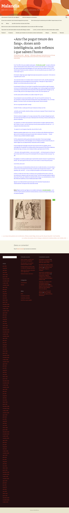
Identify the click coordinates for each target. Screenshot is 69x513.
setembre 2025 (6, 285)
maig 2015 (5, 487)
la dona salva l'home (34, 56)
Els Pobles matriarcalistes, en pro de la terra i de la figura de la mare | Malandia (46, 266)
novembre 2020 (6, 408)
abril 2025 (5, 295)
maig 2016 (5, 461)
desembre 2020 (6, 406)
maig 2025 (5, 293)
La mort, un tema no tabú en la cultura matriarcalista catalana (46, 29)
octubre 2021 (5, 385)
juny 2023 (4, 342)
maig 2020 (5, 421)
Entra (22, 293)
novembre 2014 (6, 499)
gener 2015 (5, 495)
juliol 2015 (5, 482)
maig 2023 (5, 344)
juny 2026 (4, 266)
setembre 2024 (6, 310)
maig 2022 (5, 370)
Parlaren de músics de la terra (27, 273)
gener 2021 (5, 404)
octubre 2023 (5, 334)
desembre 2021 (6, 380)
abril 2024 (5, 321)
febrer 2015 (5, 493)
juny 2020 (4, 419)
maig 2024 (5, 319)
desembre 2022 (6, 355)
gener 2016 (5, 470)
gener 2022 (5, 378)
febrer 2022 (5, 376)
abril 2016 (5, 463)
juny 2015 (4, 485)
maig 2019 (5, 446)
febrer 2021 (5, 402)
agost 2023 (5, 338)
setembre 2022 (6, 361)
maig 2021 (5, 395)
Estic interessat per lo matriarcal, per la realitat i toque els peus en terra (46, 20)
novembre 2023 (6, 332)
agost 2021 (5, 389)
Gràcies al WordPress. (34, 510)
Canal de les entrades (25, 295)
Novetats (62, 32)
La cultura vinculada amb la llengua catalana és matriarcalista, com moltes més (45, 238)
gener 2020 (5, 429)
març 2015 (5, 491)
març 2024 (5, 323)
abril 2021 (5, 397)
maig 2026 (5, 268)
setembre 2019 (6, 438)
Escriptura (10, 32)
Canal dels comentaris (25, 298)
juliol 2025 (5, 289)
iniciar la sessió (20, 248)
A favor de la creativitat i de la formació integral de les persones (14, 20)
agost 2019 (5, 440)
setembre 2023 (6, 336)
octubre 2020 (5, 410)
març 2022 (5, 374)
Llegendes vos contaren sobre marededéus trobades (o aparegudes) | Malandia (45, 283)
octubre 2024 (5, 308)
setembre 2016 (6, 453)
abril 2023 (5, 346)
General (27, 55)
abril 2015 (5, 489)
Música (7, 23)
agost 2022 (5, 363)
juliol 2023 (5, 340)
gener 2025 (5, 302)
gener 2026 (5, 276)
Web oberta (54, 32)
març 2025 (5, 298)
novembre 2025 (6, 281)
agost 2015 (5, 480)
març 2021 (5, 400)
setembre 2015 (6, 478)
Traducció (3, 32)
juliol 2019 (5, 442)
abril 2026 (5, 270)
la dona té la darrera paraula (44, 56)
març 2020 (5, 425)
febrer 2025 (5, 300)
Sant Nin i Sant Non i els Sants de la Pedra (21, 23)
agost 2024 (5, 312)
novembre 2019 (6, 434)
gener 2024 (5, 327)
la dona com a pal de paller (24, 56)
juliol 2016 (5, 457)
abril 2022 (5, 372)
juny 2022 (4, 368)
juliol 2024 (5, 315)
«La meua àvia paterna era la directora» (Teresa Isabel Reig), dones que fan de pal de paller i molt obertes (30, 236)
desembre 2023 (6, 329)
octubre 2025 (5, 283)
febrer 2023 (5, 351)
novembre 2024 (6, 306)
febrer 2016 (5, 468)
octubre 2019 (5, 436)
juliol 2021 (5, 391)
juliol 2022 (5, 366)
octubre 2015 (5, 476)
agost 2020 (5, 414)
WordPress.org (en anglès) (26, 300)
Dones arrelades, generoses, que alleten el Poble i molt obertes (46, 294)
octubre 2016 (5, 451)
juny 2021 (4, 393)
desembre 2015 (6, 472)
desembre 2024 (6, 304)
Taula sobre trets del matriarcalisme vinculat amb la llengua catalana (15, 29)
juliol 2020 (5, 417)
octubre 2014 (5, 502)
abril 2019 (5, 448)
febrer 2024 (5, 325)
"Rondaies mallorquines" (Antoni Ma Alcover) (41, 55)
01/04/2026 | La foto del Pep (44, 259)
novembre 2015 (6, 474)
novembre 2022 (6, 357)
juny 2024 (4, 317)
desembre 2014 (6, 497)
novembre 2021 (6, 383)
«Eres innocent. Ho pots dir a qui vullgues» (10, 17)
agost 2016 (5, 455)
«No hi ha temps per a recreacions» (29, 17)
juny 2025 (4, 291)
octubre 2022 (5, 359)
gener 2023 (5, 353)
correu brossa (24, 282)
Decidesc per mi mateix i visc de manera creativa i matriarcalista (29, 32)
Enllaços (47, 32)
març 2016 (5, 465)
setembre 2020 (6, 412)
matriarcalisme (17, 58)
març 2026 (5, 272)
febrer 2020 (5, 427)
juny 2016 (4, 459)
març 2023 (5, 349)
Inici (2, 23)
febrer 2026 (5, 274)
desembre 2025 (6, 278)
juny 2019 (4, 444)
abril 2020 (5, 423)
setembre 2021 (6, 387)
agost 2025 (5, 287)
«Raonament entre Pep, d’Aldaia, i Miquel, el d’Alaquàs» (45, 269)
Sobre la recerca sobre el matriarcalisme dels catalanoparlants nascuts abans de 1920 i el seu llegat (22, 26)
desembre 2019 (6, 431)
